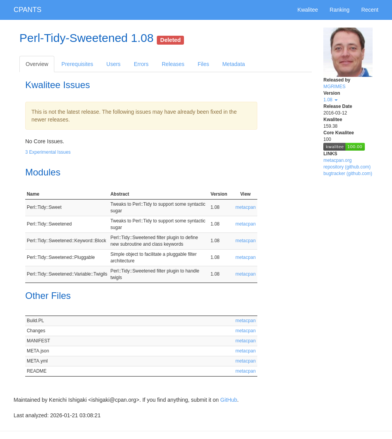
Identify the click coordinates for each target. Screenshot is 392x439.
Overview (37, 64)
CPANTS (28, 10)
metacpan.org (337, 160)
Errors (141, 64)
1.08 (330, 99)
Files (203, 64)
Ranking (339, 10)
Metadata (233, 64)
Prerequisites (77, 64)
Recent (369, 10)
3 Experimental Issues (48, 152)
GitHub (229, 400)
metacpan (246, 207)
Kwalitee (307, 10)
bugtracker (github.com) (347, 173)
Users (113, 64)
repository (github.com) (347, 167)
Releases (173, 64)
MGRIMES (334, 86)
